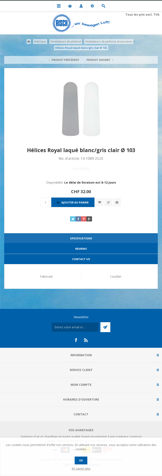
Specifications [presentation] (81, 238)
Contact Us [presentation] (81, 259)
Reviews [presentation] (81, 249)
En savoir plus (81, 468)
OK (81, 460)
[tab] (81, 238)
